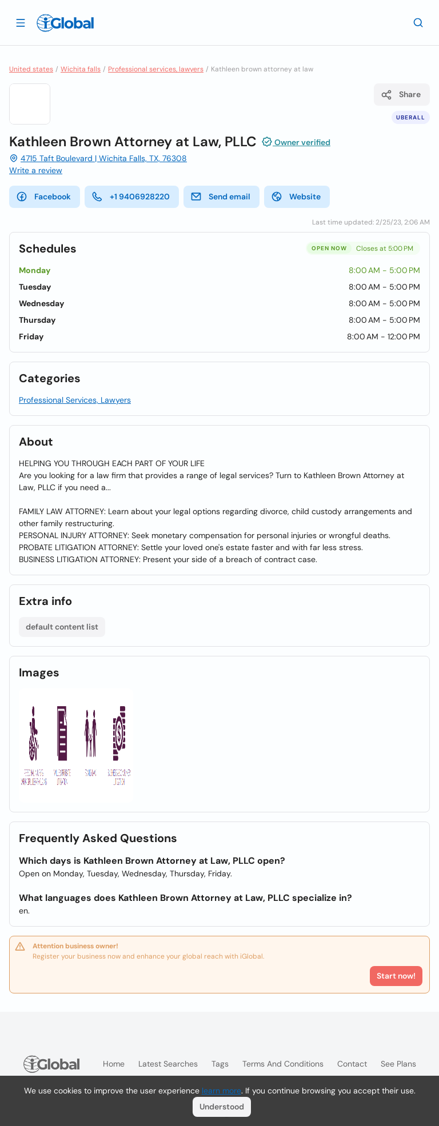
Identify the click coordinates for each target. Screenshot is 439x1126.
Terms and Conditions (283, 1064)
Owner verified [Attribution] (295, 141)
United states (31, 69)
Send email (220, 196)
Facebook (43, 196)
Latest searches (168, 1064)
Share (401, 95)
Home (114, 1064)
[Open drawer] (20, 22)
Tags (220, 1064)
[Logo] (65, 22)
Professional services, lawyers (155, 69)
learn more (221, 1090)
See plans (398, 1064)
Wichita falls (81, 69)
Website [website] (296, 196)
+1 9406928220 (130, 196)
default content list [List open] (62, 627)
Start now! (396, 976)
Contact (352, 1064)
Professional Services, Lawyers (75, 400)
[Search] (418, 22)
